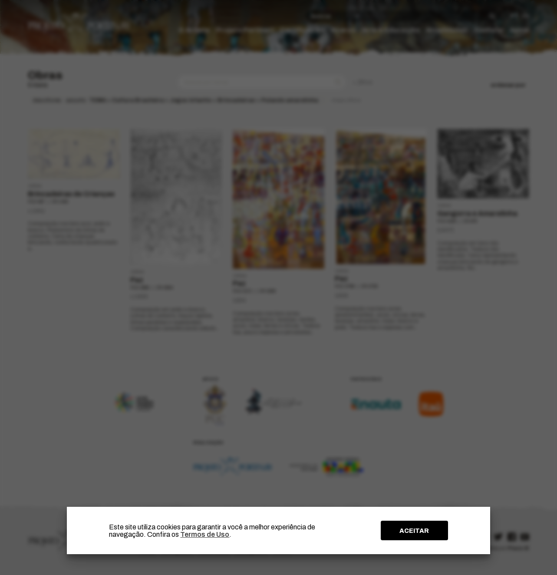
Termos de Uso (204, 534)
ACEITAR (414, 530)
